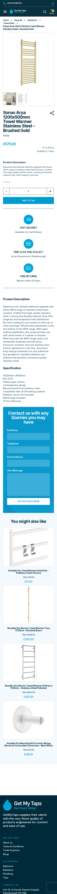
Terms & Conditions (13, 846)
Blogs (6, 854)
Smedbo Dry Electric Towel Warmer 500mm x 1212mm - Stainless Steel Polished (28, 686)
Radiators (32, 20)
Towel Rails (9, 23)
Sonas (6, 135)
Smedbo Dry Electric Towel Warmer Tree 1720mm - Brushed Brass (28, 629)
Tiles (5, 877)
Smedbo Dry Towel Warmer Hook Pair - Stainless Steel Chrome (28, 571)
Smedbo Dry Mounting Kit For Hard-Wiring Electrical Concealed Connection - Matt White (28, 744)
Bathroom (8, 866)
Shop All (18, 20)
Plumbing (8, 873)
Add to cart (28, 200)
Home (6, 20)
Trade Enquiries (11, 850)
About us (7, 842)
